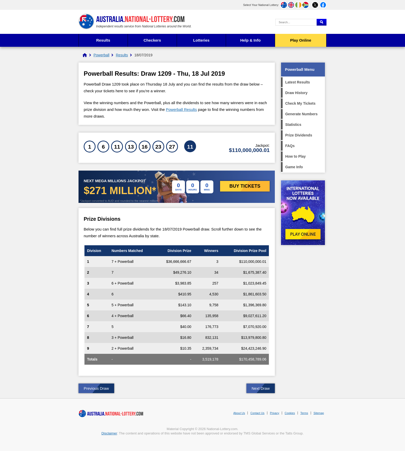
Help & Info (250, 40)
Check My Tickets (300, 103)
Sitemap (319, 413)
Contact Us (257, 413)
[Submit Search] (321, 22)
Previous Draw (96, 388)
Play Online (300, 40)
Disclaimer (109, 433)
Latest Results (297, 82)
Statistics (293, 125)
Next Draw (261, 388)
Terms (304, 413)
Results (103, 40)
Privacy (274, 413)
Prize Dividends (298, 135)
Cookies (290, 413)
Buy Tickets (244, 186)
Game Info (294, 167)
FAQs (290, 146)
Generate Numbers (301, 114)
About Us (239, 413)
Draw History (296, 93)
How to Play (295, 156)
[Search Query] (296, 22)
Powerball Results (181, 109)
